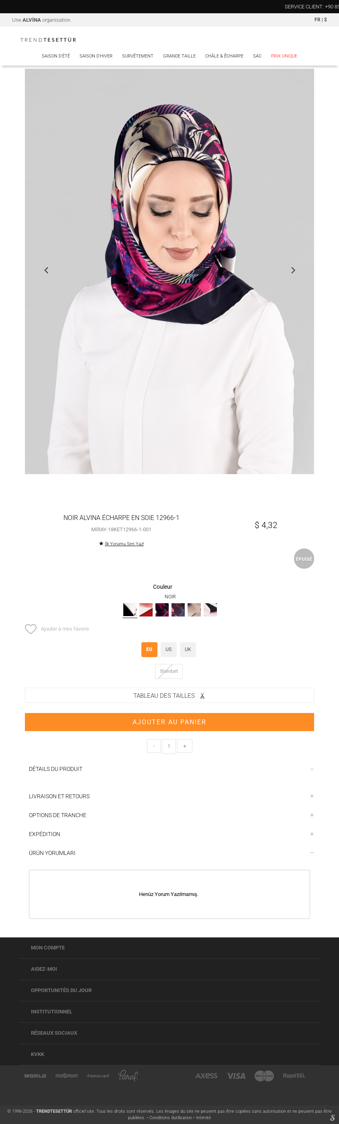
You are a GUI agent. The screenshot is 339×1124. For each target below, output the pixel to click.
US (168, 649)
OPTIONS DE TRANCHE (171, 815)
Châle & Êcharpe (224, 56)
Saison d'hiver (96, 56)
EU (149, 649)
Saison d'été (56, 56)
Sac (257, 56)
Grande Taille (179, 56)
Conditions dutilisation (171, 1117)
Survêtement (137, 56)
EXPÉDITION (171, 834)
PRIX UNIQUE (284, 56)
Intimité (203, 1117)
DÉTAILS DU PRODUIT (171, 769)
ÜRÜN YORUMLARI (171, 853)
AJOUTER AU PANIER (169, 722)
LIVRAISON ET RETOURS (171, 796)
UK (188, 649)
